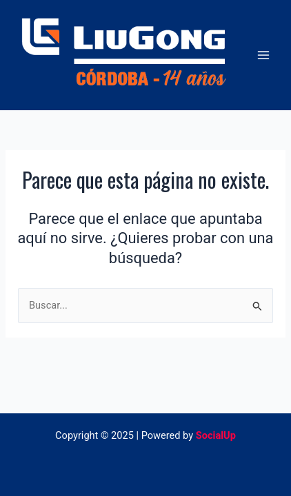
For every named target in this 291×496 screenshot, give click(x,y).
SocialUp (216, 435)
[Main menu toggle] (263, 55)
